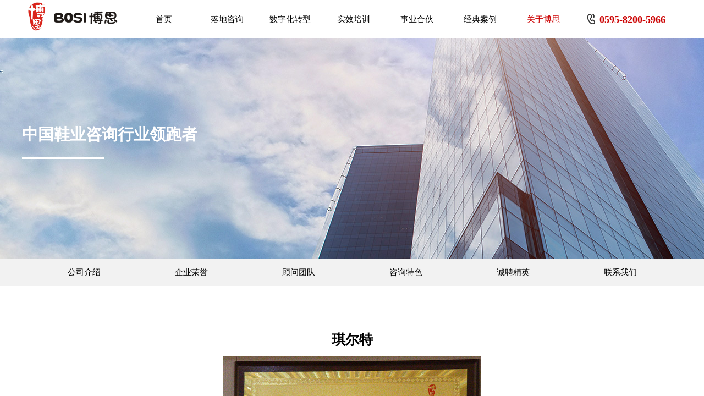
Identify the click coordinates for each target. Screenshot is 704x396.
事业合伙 (416, 19)
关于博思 (543, 19)
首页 (164, 19)
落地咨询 (227, 19)
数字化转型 (290, 19)
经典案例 (480, 19)
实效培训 (353, 19)
